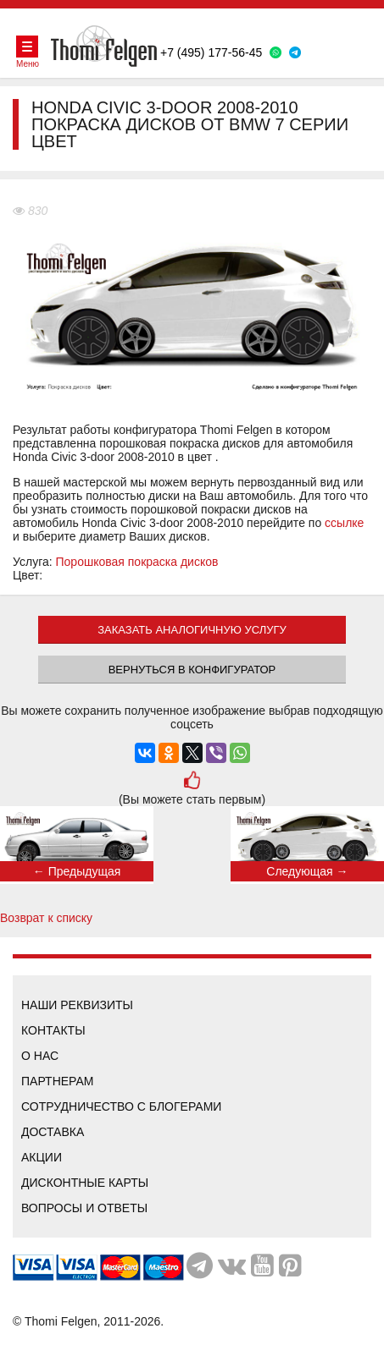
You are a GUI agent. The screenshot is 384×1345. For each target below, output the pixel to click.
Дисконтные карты (84, 1182)
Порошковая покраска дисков (137, 561)
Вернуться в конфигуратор (192, 669)
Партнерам (57, 1081)
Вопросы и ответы (84, 1208)
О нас (39, 1055)
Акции (41, 1157)
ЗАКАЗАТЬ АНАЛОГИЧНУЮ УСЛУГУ (192, 629)
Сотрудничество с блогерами (121, 1106)
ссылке (344, 523)
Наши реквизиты (77, 1005)
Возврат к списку (46, 918)
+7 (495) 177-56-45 (211, 52)
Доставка (52, 1132)
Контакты (53, 1030)
